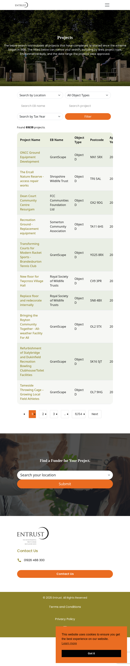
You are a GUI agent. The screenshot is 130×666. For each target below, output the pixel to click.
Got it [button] (91, 653)
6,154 (80, 415)
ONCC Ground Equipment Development (30, 157)
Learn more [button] (69, 643)
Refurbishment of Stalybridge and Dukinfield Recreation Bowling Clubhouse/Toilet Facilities (32, 361)
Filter (88, 116)
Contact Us (65, 574)
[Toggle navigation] (107, 5)
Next (95, 414)
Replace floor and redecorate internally (31, 300)
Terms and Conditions (65, 607)
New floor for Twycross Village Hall (31, 280)
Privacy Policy (65, 619)
